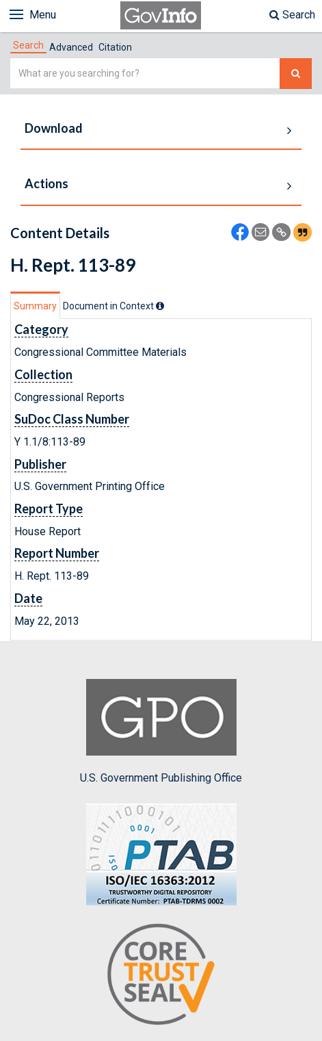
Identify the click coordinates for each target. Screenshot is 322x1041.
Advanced (71, 47)
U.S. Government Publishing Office (161, 731)
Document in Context (113, 305)
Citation (115, 47)
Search (292, 14)
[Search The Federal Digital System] (296, 73)
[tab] (28, 45)
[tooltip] (160, 306)
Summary (35, 305)
